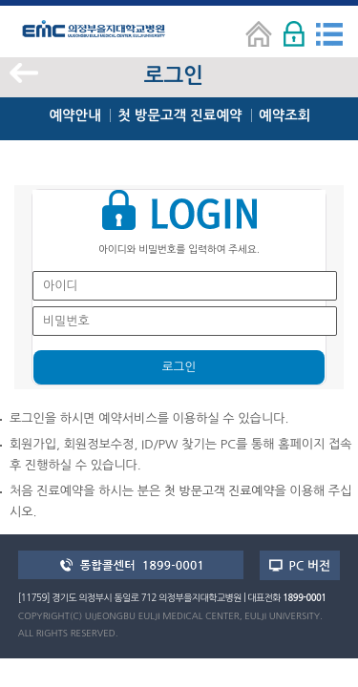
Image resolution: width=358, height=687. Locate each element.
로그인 (179, 367)
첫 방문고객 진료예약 (179, 115)
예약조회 (284, 115)
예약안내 (74, 115)
